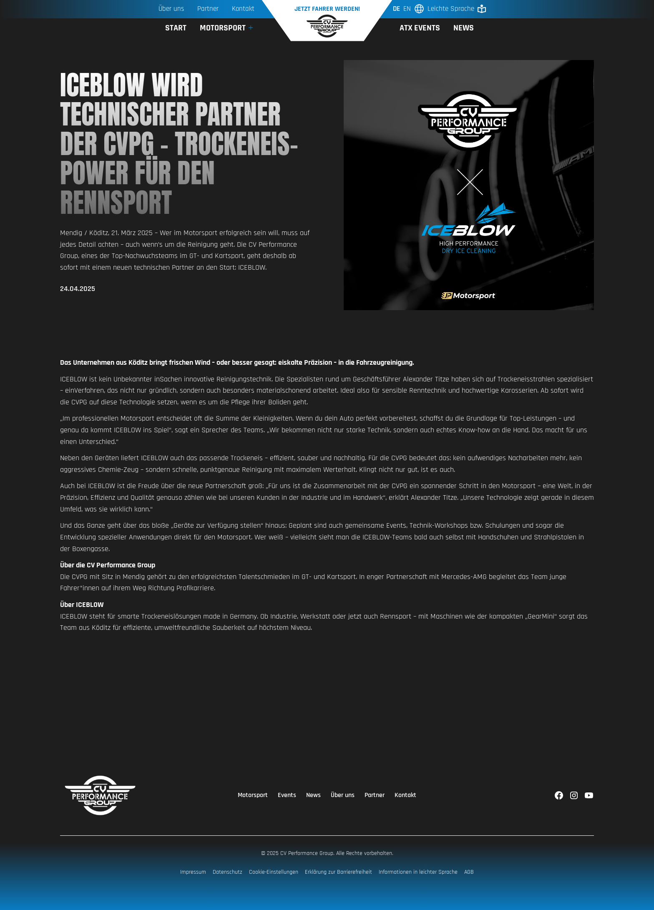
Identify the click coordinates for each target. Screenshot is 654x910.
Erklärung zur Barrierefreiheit (338, 872)
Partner (208, 8)
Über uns (171, 8)
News (463, 28)
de (396, 8)
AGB (469, 872)
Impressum (193, 872)
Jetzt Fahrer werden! (327, 9)
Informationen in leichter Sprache (418, 872)
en (407, 8)
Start (175, 28)
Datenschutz (227, 872)
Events (287, 795)
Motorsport (253, 795)
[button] (227, 28)
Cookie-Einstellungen (273, 872)
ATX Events (420, 28)
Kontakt (405, 795)
